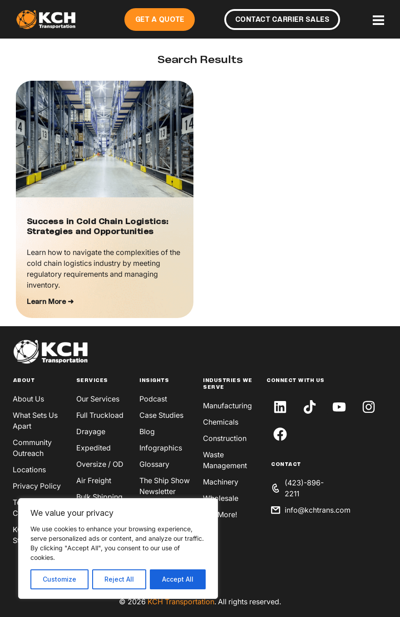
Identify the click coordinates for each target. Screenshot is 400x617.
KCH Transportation (181, 601)
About (24, 380)
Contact (286, 464)
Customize (59, 579)
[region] (118, 548)
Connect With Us (296, 380)
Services (92, 380)
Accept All (177, 579)
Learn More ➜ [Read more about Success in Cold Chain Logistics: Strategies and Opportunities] (50, 302)
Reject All (119, 579)
